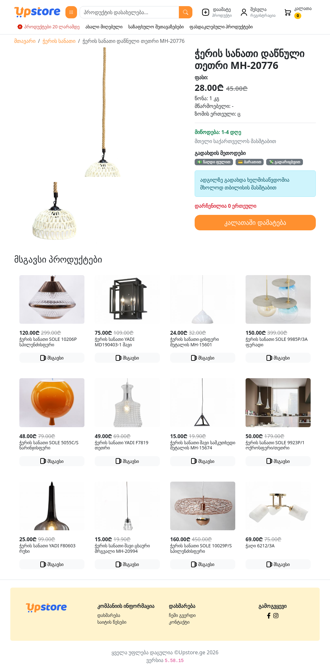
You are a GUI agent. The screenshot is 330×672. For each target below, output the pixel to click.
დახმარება (108, 615)
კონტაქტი (179, 622)
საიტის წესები (111, 622)
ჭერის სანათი (59, 40)
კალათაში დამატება (255, 222)
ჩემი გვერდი (182, 615)
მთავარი (24, 40)
